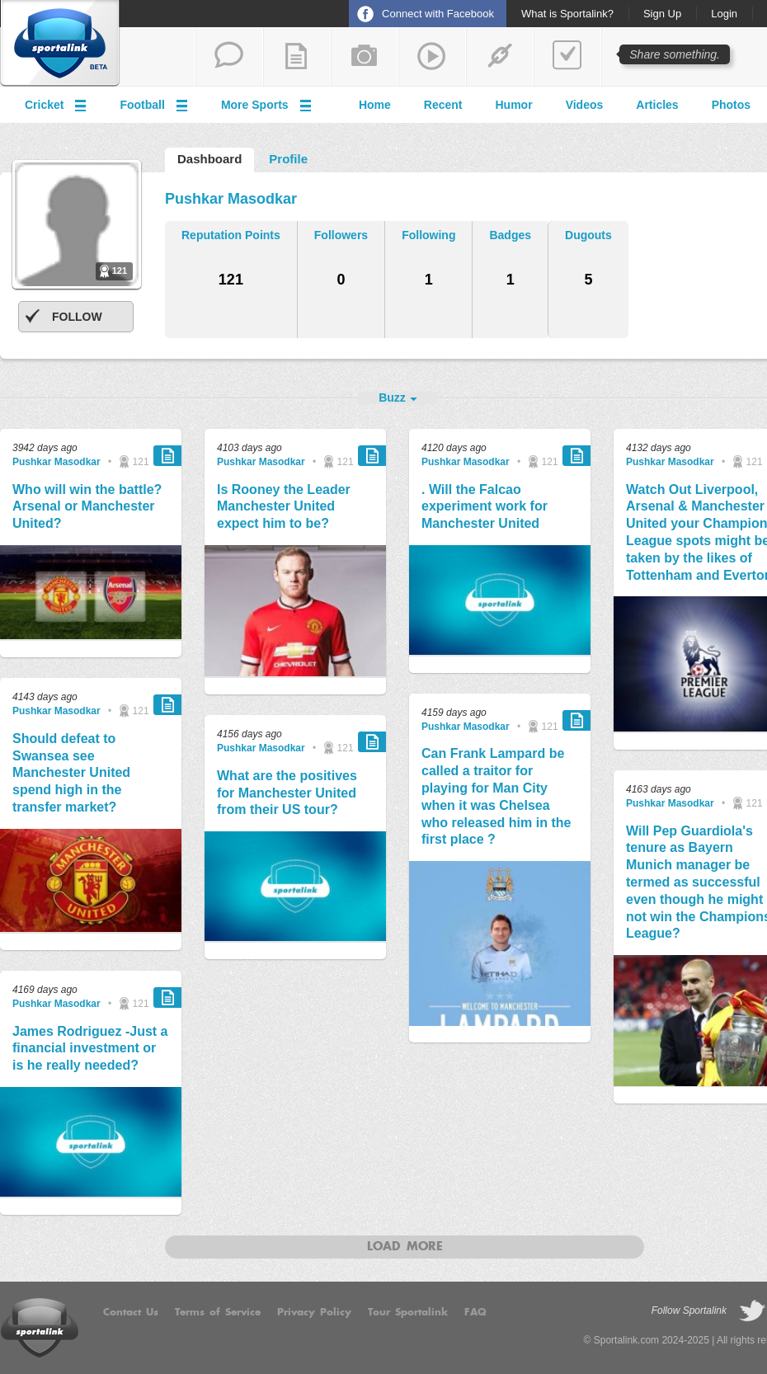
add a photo (364, 57)
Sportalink (60, 43)
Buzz (392, 397)
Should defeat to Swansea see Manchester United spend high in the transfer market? (71, 773)
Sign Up (662, 14)
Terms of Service (218, 1312)
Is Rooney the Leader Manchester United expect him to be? (284, 506)
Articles (657, 104)
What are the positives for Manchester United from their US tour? (287, 793)
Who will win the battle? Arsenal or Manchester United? (87, 506)
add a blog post (297, 57)
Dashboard (209, 159)
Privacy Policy (314, 1312)
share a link (500, 57)
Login (724, 14)
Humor (514, 104)
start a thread (229, 57)
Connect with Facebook (438, 13)
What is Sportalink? (567, 14)
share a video (432, 57)
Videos (585, 104)
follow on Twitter (752, 1311)
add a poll (567, 57)
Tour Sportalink (408, 1312)
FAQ (475, 1312)
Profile (288, 159)
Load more (405, 1247)
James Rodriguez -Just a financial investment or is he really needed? (90, 1048)
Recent (443, 104)
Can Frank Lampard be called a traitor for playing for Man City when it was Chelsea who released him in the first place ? (496, 796)
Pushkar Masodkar (56, 462)
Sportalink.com (626, 1340)
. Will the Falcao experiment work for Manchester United (484, 506)
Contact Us (130, 1312)
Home (375, 104)
